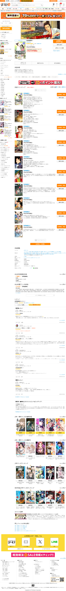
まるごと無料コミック (5, 147)
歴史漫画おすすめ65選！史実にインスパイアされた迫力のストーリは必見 (42, 514)
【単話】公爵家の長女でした (8, 124)
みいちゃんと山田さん (60, 482)
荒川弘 (2, 80)
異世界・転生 (24, 76)
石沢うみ (9, 135)
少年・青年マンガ (22, 10)
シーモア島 (17, 0)
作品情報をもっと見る (62, 74)
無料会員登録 (53, 0)
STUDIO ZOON (22, 456)
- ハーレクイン (4, 571)
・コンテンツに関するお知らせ (23, 576)
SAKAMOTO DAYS (20, 482)
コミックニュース (4, 172)
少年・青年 (9, 8)
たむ (7, 126)
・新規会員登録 (21, 561)
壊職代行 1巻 (40, 434)
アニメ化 (48, 251)
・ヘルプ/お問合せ (37, 566)
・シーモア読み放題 (5, 578)
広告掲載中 (44, 76)
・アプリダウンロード (38, 561)
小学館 (32, 10)
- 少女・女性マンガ (5, 564)
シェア (31, 267)
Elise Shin (38, 456)
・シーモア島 (36, 565)
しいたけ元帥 (49, 435)
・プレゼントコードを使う (23, 574)
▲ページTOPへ (63, 558)
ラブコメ (2, 63)
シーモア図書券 (4, 174)
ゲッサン (36, 10)
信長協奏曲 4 (26, 141)
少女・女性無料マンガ (5, 149)
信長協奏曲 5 (26, 156)
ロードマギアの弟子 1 (30, 434)
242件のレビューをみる (30, 302)
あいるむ (6, 105)
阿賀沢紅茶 (20, 435)
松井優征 (2, 90)
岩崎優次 (42, 483)
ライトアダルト (63, 9)
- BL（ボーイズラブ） (6, 565)
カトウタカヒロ (60, 435)
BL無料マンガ (3, 152)
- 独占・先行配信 (5, 573)
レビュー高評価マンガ (5, 167)
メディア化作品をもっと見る (40, 295)
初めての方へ (3, 36)
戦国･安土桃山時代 (36, 76)
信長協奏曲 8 (26, 198)
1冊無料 (30, 432)
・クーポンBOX (21, 567)
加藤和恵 (2, 85)
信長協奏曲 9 (26, 211)
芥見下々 (38, 483)
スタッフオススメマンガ (5, 165)
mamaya (18, 456)
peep (39, 508)
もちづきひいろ (38, 435)
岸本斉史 (2, 87)
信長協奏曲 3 (26, 126)
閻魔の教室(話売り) (50, 507)
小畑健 (2, 95)
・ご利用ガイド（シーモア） (39, 569)
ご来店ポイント (20, 548)
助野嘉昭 (2, 89)
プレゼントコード (4, 175)
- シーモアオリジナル (6, 572)
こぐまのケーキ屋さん (7, 50)
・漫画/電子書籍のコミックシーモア (7, 561)
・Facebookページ (54, 569)
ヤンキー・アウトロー (5, 75)
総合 (3, 8)
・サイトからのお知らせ (22, 575)
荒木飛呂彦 (3, 94)
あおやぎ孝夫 (6, 43)
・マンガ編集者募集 (54, 564)
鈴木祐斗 (20, 483)
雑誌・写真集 (51, 8)
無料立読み (30, 456)
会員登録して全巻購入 (40, 244)
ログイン (61, 0)
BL (20, 8)
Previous (15, 426)
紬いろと (6, 104)
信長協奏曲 (55, 10)
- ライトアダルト (5, 576)
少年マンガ (28, 10)
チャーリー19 (42, 456)
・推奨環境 (36, 572)
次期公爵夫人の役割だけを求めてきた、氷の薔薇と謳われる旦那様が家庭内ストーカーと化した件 (8, 132)
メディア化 (57, 8)
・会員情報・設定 (21, 565)
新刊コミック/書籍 (4, 142)
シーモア (2, 0)
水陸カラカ (32, 508)
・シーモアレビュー (5, 579)
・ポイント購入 (21, 562)
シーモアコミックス (27, 9)
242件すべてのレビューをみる (22, 396)
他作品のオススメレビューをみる (23, 411)
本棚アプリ (3, 177)
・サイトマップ (37, 574)
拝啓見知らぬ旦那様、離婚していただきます (8, 102)
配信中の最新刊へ (57, 50)
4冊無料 (40, 432)
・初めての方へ (37, 568)
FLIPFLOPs (30, 435)
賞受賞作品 (3, 160)
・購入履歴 (20, 566)
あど (41, 508)
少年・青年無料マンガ (5, 150)
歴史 (2, 70)
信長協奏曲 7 (26, 184)
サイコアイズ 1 (60, 434)
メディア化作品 (4, 162)
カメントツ (6, 51)
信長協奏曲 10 (26, 225)
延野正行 (28, 508)
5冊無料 (20, 432)
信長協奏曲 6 (26, 170)
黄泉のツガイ (50, 482)
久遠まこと (3, 92)
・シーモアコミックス (55, 565)
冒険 (2, 73)
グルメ (2, 72)
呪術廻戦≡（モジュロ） (40, 482)
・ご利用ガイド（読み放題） (39, 570)
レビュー (12, 0)
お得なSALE (3, 154)
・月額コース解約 (21, 569)
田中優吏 (50, 508)
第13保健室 (6, 42)
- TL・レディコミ (5, 566)
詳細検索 (2, 170)
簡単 (55, 87)
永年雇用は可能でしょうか (8, 117)
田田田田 (43, 435)
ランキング (4, 145)
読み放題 (7, 0)
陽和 (60, 508)
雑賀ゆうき (57, 508)
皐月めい (6, 135)
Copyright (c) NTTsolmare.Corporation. (33, 590)
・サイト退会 (20, 571)
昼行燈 (52, 435)
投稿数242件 (33, 43)
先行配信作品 (3, 155)
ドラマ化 (56, 251)
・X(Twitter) (53, 570)
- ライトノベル (4, 567)
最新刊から (64, 87)
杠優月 (37, 508)
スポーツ (2, 68)
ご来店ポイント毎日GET (5, 157)
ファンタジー (3, 62)
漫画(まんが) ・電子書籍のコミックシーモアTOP (9, 10)
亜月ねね (60, 483)
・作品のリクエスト (38, 571)
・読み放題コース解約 (22, 570)
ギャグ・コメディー (4, 67)
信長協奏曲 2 (26, 110)
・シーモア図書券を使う (22, 573)
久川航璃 (9, 104)
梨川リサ (6, 118)
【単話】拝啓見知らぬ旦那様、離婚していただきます (8, 110)
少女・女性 (15, 8)
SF (29, 76)
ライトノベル (39, 8)
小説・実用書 (45, 8)
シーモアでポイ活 (4, 159)
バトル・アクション (4, 65)
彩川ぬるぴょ (6, 125)
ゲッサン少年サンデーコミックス (45, 10)
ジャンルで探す (15, 5)
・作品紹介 (53, 561)
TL (33, 8)
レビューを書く (29, 45)
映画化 (60, 251)
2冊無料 (60, 432)
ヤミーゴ (63, 508)
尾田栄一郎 (3, 84)
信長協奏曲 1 (26, 93)
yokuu (9, 118)
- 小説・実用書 (4, 570)
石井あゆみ (28, 42)
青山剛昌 (2, 82)
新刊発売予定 (3, 144)
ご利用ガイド (3, 34)
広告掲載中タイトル (4, 169)
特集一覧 (2, 164)
